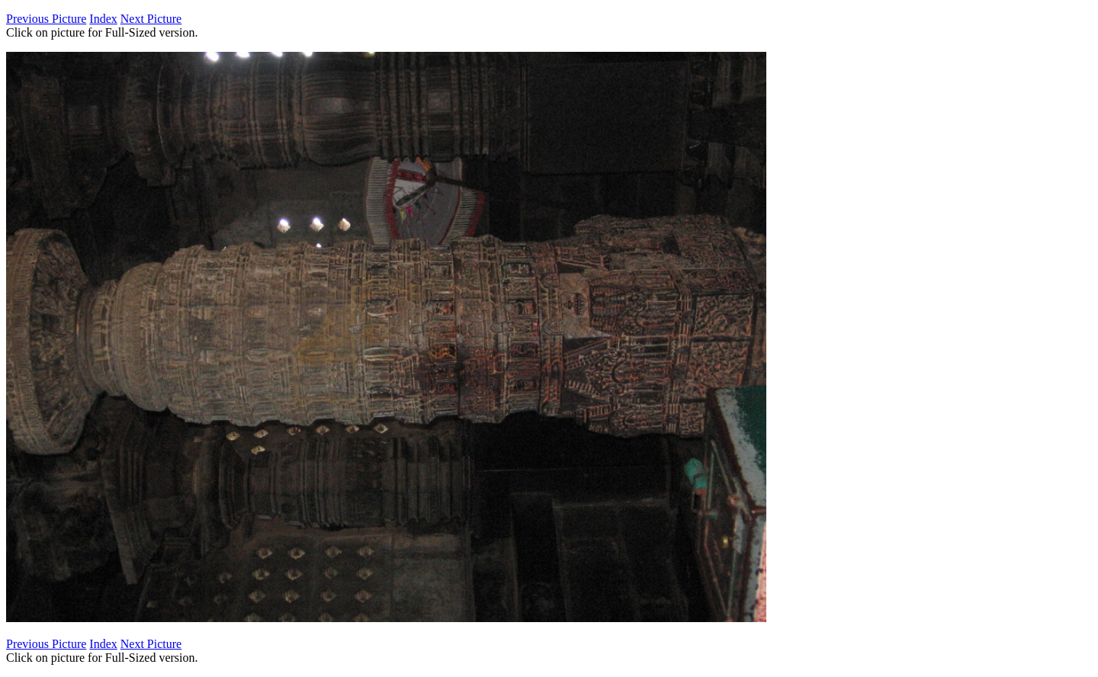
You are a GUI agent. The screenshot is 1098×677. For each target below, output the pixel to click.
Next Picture (150, 18)
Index (103, 18)
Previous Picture (46, 18)
